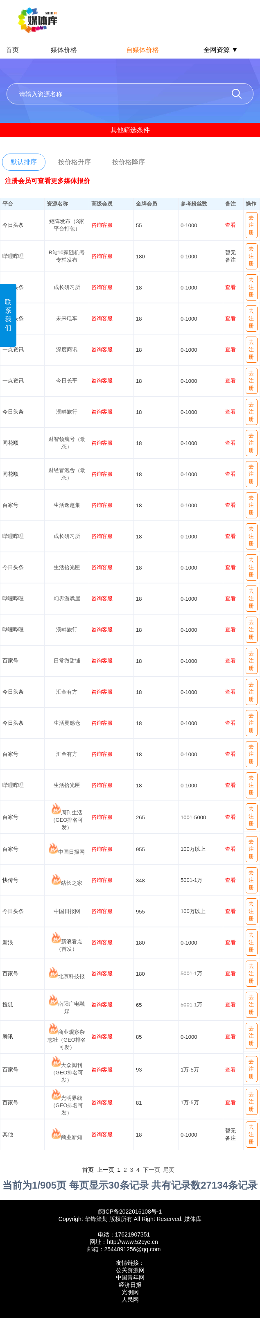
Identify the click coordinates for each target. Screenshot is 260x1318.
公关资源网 (130, 1270)
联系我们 (8, 314)
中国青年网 (130, 1277)
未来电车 (66, 318)
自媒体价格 (142, 49)
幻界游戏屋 (67, 598)
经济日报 (130, 1285)
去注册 (251, 225)
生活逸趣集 (67, 505)
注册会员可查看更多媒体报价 (47, 180)
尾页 (168, 1170)
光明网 (130, 1292)
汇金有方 (66, 692)
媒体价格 (64, 49)
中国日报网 (71, 852)
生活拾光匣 (67, 567)
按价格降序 (128, 161)
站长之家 (71, 883)
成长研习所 (67, 287)
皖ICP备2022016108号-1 (130, 1211)
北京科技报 (71, 976)
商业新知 (71, 1137)
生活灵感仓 (67, 723)
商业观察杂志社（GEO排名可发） (66, 1039)
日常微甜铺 (67, 661)
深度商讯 (66, 349)
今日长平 (66, 381)
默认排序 (24, 161)
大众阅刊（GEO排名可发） (67, 1072)
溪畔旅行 (66, 412)
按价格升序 (74, 161)
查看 (230, 225)
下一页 (151, 1170)
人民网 (130, 1299)
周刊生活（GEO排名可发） (67, 819)
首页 (12, 49)
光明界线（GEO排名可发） (67, 1105)
